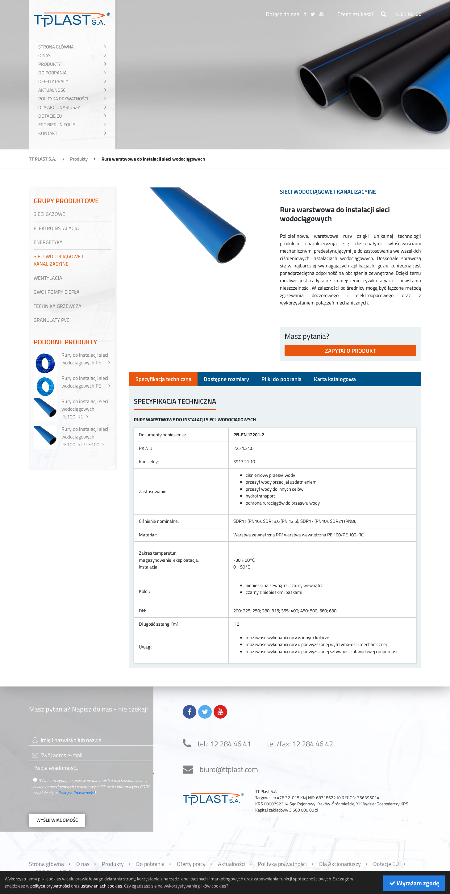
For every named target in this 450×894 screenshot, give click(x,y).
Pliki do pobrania (281, 379)
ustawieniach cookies (101, 885)
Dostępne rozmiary (226, 379)
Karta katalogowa (335, 379)
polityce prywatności (50, 885)
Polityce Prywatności (76, 793)
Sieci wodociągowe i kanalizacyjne (328, 191)
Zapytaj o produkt (350, 350)
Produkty (79, 158)
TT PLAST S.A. (42, 158)
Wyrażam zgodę (414, 883)
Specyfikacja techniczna (163, 379)
